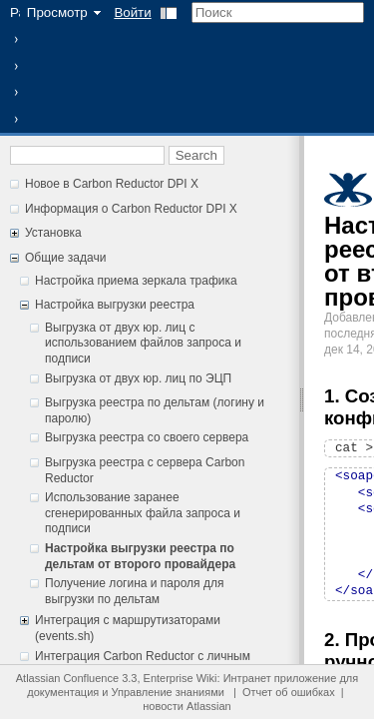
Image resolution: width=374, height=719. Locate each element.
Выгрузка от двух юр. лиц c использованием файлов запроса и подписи (143, 343)
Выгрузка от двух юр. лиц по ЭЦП (138, 378)
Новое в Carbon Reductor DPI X (111, 184)
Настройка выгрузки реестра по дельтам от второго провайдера (140, 556)
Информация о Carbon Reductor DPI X (131, 209)
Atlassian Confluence (67, 678)
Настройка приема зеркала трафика (136, 281)
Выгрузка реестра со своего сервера (146, 437)
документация (63, 692)
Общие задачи (65, 258)
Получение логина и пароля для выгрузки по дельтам (134, 591)
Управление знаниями (168, 692)
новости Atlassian (186, 706)
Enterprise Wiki (180, 678)
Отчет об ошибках (288, 692)
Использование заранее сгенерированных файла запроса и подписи (142, 512)
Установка (53, 233)
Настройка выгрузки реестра (114, 305)
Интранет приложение (280, 678)
